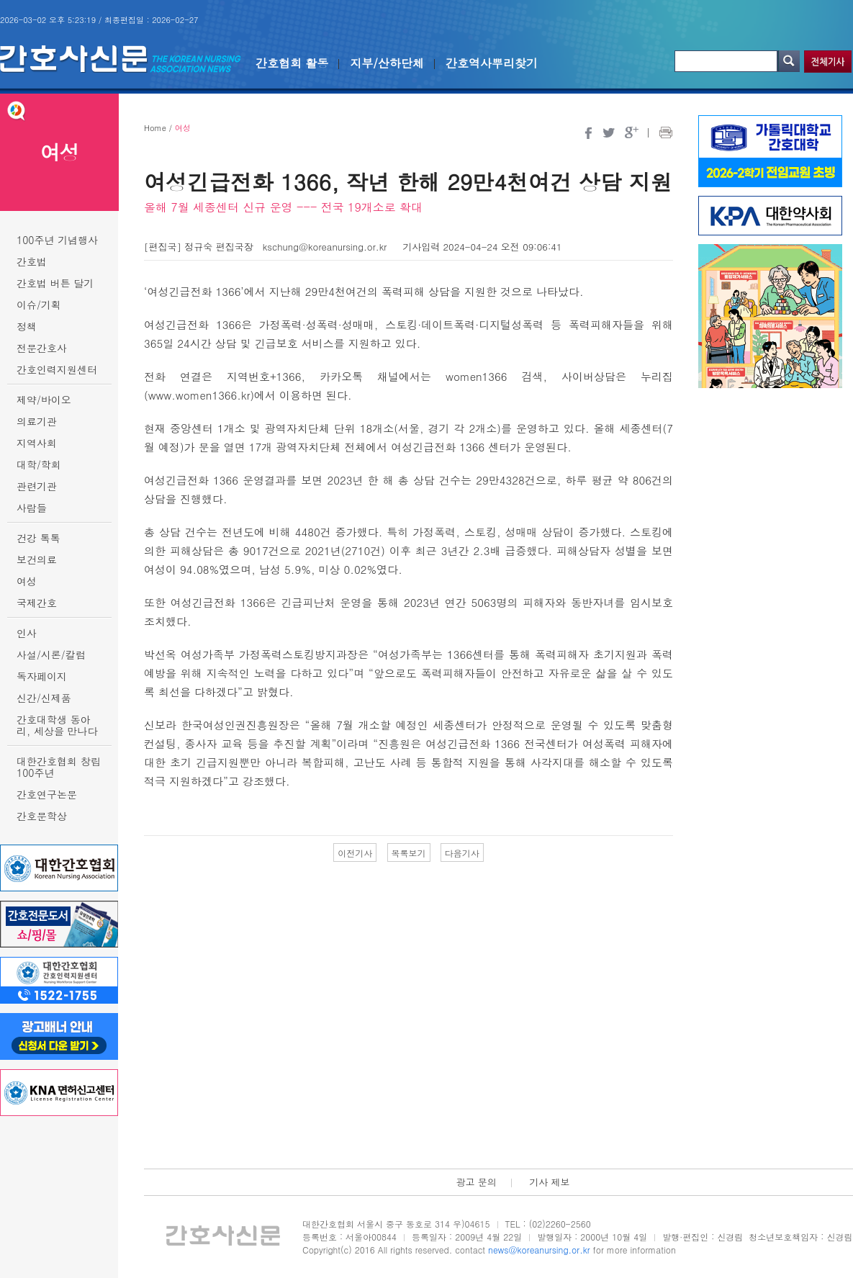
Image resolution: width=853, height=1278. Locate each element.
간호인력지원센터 (57, 369)
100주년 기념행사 (57, 240)
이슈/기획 (39, 304)
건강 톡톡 (38, 538)
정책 (27, 326)
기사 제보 (549, 1182)
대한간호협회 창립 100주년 (59, 767)
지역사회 (37, 443)
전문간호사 (42, 348)
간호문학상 (42, 816)
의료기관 (37, 421)
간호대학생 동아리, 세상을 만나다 (57, 725)
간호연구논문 (47, 794)
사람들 (32, 507)
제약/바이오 (44, 399)
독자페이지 (42, 676)
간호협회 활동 (292, 63)
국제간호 (37, 602)
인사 (27, 633)
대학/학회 (39, 464)
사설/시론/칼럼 (51, 654)
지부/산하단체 (387, 63)
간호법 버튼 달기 (55, 283)
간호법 (32, 261)
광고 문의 (476, 1182)
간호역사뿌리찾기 (492, 63)
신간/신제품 (44, 697)
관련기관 (37, 486)
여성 (27, 581)
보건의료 (37, 559)
